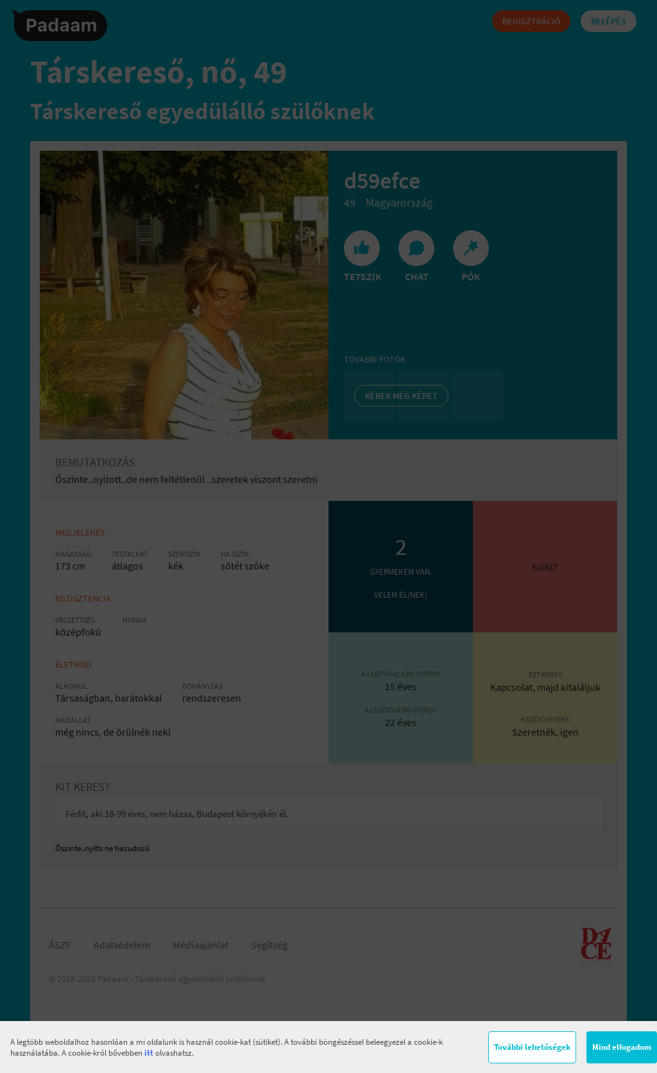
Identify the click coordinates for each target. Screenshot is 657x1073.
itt (148, 1052)
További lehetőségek (532, 1047)
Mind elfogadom (621, 1047)
